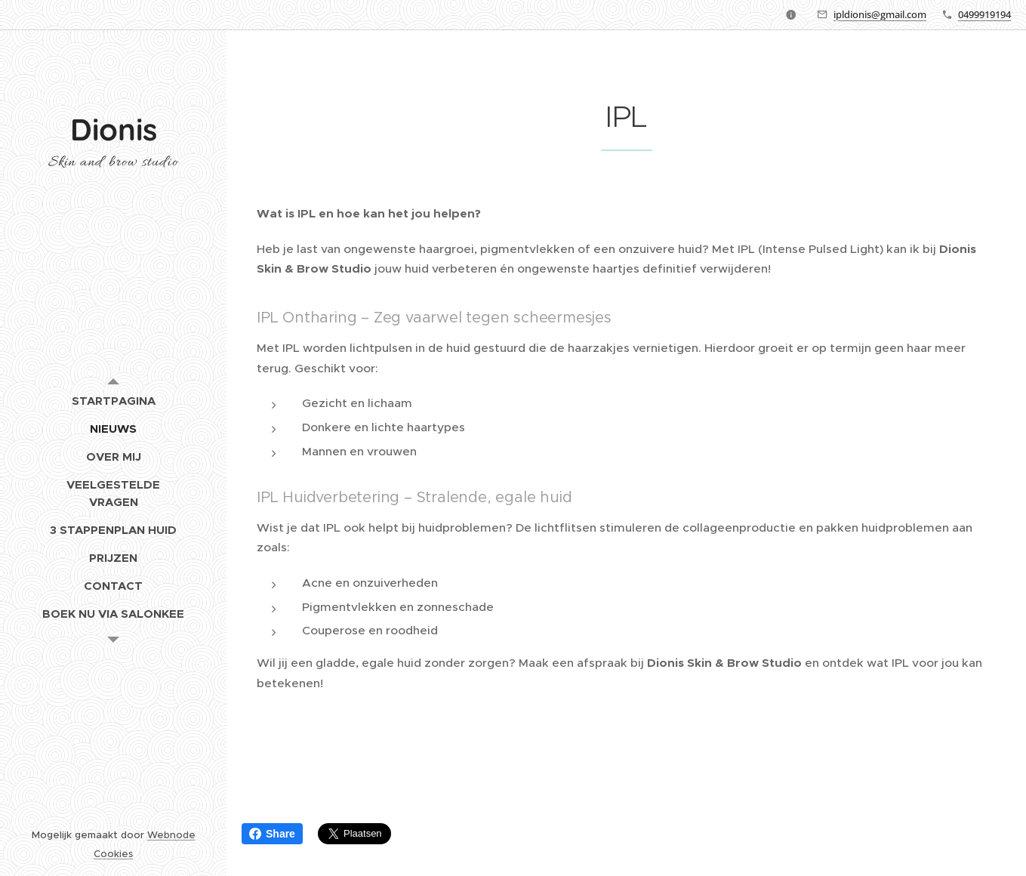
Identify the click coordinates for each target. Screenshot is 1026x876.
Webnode (171, 834)
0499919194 (984, 14)
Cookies (113, 853)
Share (272, 834)
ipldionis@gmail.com (879, 14)
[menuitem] (113, 400)
